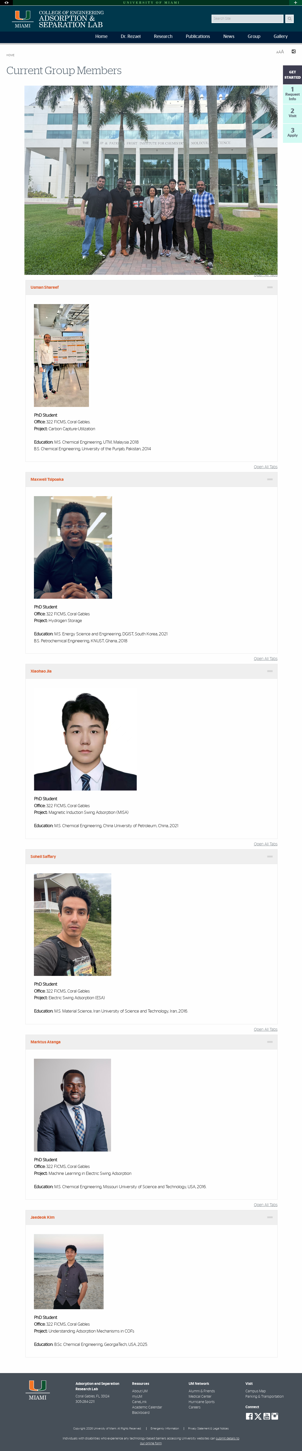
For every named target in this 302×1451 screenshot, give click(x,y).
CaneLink (139, 1402)
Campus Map (255, 1391)
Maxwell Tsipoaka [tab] (47, 479)
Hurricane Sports (202, 1402)
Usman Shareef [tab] (45, 287)
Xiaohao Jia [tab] (41, 671)
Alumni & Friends (202, 1391)
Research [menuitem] (163, 36)
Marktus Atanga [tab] (46, 1042)
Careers (194, 1407)
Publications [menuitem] (198, 36)
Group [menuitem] (254, 36)
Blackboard (141, 1413)
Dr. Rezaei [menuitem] (131, 36)
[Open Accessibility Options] (6, 2)
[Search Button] (289, 19)
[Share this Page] (292, 52)
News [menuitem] (228, 36)
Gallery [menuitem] (281, 36)
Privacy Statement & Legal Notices (208, 1428)
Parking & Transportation (264, 1396)
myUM (137, 1396)
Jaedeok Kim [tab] (42, 1217)
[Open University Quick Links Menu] (295, 2)
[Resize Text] (280, 51)
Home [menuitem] (101, 36)
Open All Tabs (266, 275)
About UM (140, 1391)
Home (10, 55)
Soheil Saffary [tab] (43, 857)
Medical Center (200, 1396)
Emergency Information (165, 1428)
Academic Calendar (147, 1407)
